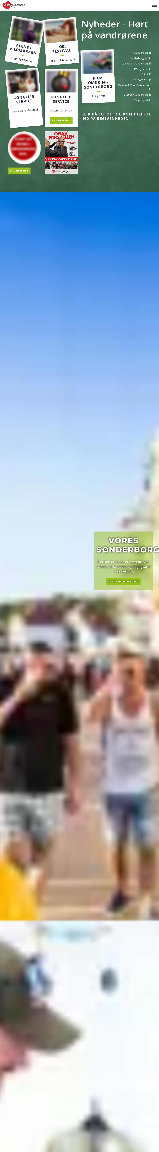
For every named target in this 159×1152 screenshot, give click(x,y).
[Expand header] (154, 5)
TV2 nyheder (142, 69)
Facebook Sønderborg (137, 94)
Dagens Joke (142, 100)
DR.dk (146, 74)
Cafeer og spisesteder (123, 581)
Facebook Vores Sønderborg (134, 87)
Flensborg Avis (141, 80)
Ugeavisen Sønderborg (136, 63)
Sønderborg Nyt (140, 58)
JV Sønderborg (141, 52)
